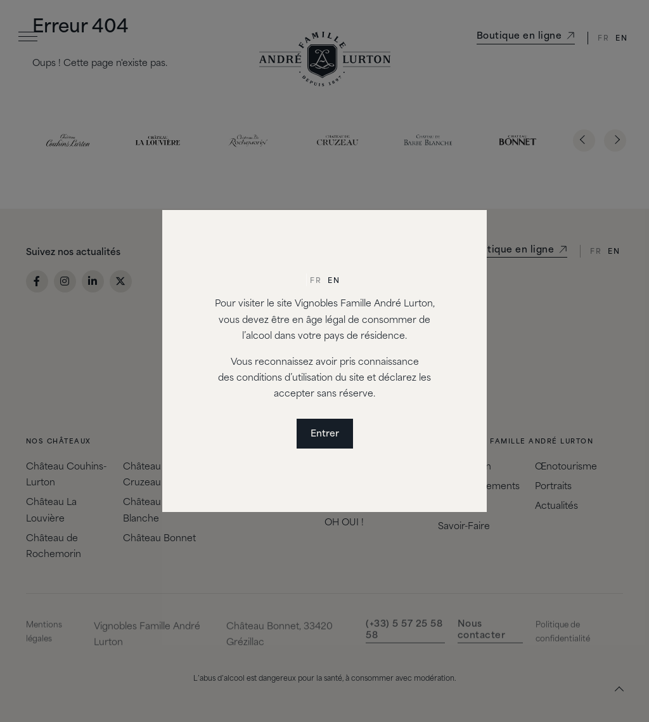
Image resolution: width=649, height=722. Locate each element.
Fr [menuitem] (315, 281)
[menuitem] (315, 282)
